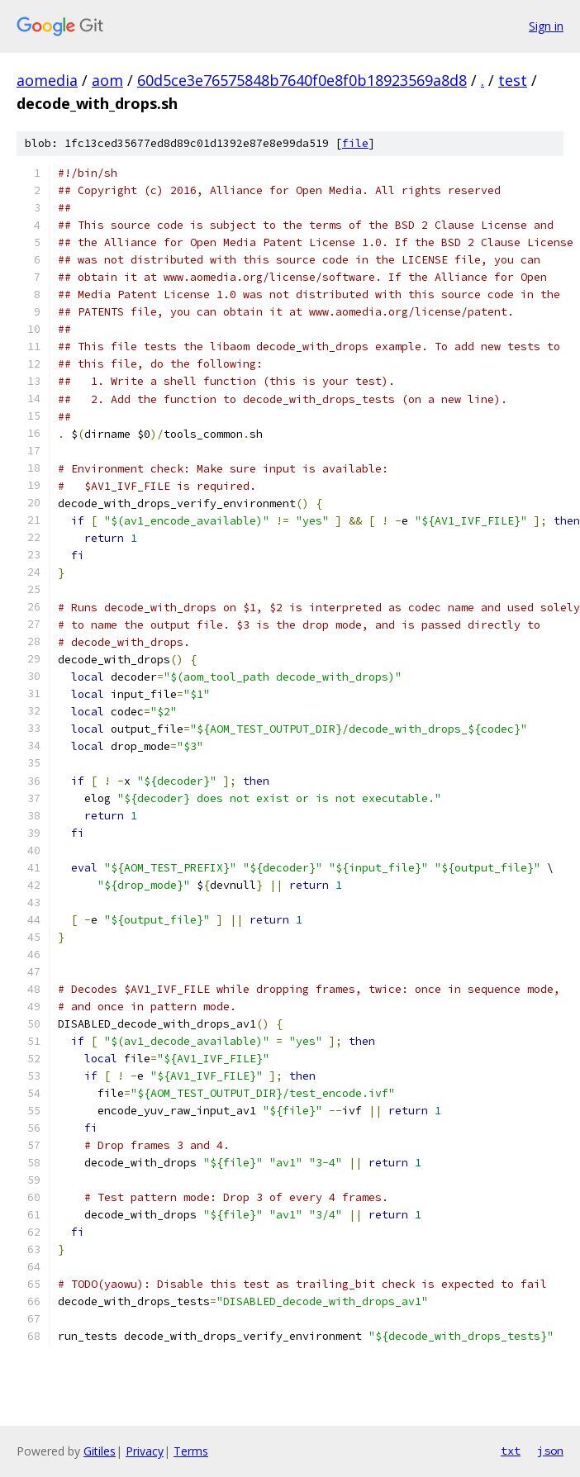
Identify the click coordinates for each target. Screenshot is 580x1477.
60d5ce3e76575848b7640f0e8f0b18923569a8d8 (302, 80)
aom (107, 80)
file (355, 143)
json (550, 1450)
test (512, 80)
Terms (191, 1451)
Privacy (145, 1451)
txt (511, 1450)
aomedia (47, 80)
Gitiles (99, 1451)
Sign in (546, 26)
